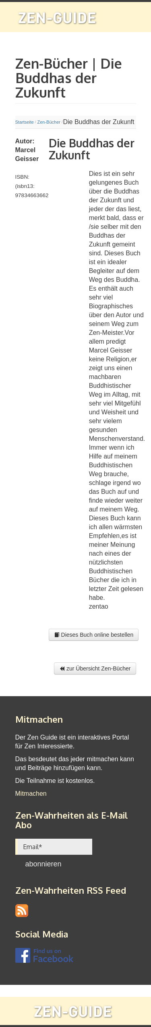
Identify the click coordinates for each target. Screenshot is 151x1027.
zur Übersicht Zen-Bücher (94, 668)
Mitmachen (31, 793)
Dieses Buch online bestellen (94, 635)
